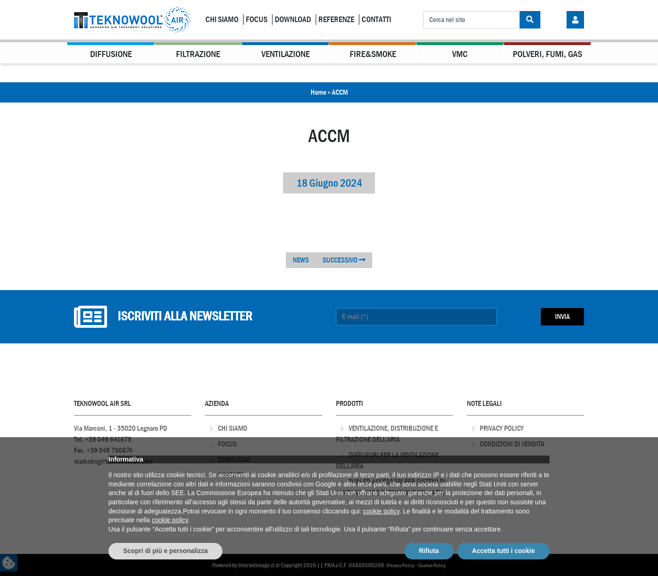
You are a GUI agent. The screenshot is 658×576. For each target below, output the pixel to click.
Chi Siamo (221, 19)
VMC (460, 54)
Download (293, 19)
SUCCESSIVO (344, 260)
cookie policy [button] (381, 511)
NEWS (301, 260)
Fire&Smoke (373, 54)
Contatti (376, 19)
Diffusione (111, 54)
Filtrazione (198, 54)
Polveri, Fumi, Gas (547, 54)
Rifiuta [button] (429, 550)
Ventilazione (285, 54)
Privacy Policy (502, 428)
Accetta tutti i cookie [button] (503, 550)
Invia (562, 316)
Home (318, 92)
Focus (256, 19)
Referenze (336, 19)
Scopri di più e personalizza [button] (165, 550)
